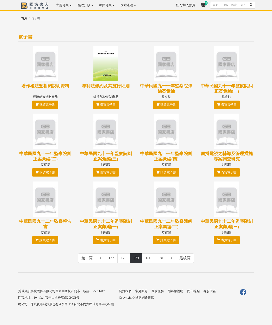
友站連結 (128, 5)
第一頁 (87, 258)
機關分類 (107, 5)
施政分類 (85, 5)
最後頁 (185, 258)
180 (148, 258)
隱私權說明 (175, 291)
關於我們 (125, 291)
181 (161, 258)
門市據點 (193, 291)
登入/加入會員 (185, 5)
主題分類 (64, 5)
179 (136, 258)
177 (111, 258)
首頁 (24, 18)
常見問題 (141, 291)
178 (123, 258)
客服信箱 (209, 291)
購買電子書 (45, 104)
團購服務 (158, 291)
